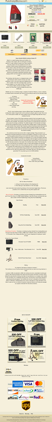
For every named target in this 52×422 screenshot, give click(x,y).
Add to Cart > (5, 47)
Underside (43, 81)
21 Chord (14, 416)
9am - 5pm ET (38, 375)
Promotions (34, 54)
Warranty (27, 413)
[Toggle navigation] (46, 1)
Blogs (23, 417)
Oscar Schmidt (38, 12)
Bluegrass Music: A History (18, 419)
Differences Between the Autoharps (39, 419)
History (42, 54)
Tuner (43, 75)
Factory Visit (31, 416)
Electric (18, 416)
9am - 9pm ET (27, 375)
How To (44, 416)
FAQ (32, 413)
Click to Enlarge (41, 107)
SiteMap (32, 417)
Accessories (23, 54)
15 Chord (10, 416)
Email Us (47, 416)
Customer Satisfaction (38, 416)
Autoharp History (10, 419)
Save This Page (37, 417)
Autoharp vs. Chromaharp (27, 419)
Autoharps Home (5, 416)
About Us (21, 413)
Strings (36, 75)
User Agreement (27, 417)
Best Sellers (27, 416)
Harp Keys (36, 81)
